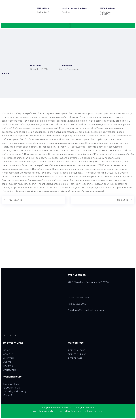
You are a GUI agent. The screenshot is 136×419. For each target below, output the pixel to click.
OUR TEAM (8, 358)
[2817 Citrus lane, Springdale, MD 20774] (68, 245)
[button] (70, 25)
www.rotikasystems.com (90, 411)
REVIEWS (8, 366)
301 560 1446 (43, 8)
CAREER (7, 362)
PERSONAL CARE (76, 350)
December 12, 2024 (39, 69)
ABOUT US (8, 354)
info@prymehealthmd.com (74, 8)
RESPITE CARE (75, 358)
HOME (6, 350)
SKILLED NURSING (77, 354)
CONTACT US (9, 370)
